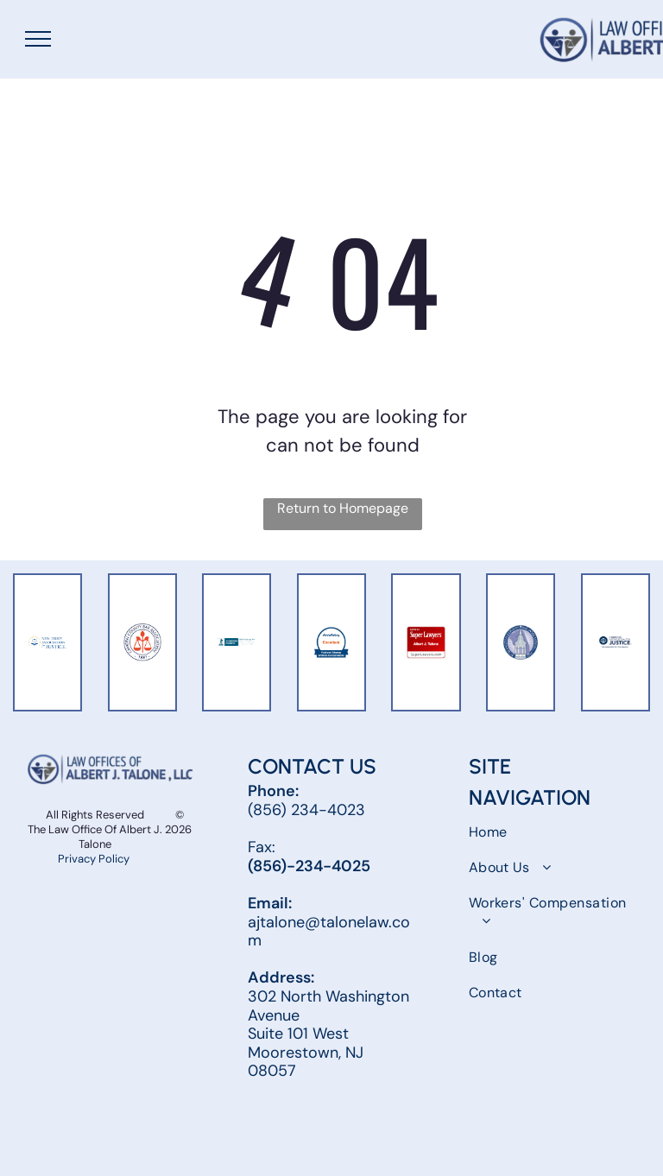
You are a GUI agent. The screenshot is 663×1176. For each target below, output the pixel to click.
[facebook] (264, 1116)
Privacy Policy (95, 858)
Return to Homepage (342, 508)
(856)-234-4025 (309, 866)
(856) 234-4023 (306, 810)
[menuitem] (552, 831)
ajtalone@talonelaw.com (329, 932)
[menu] (38, 38)
